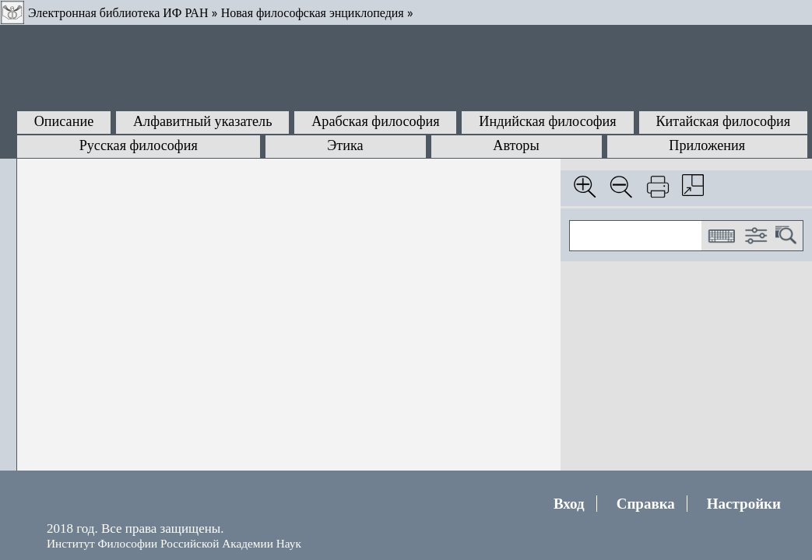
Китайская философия (723, 121)
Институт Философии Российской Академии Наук (174, 543)
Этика (345, 145)
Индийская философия (547, 121)
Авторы (516, 145)
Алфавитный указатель (202, 121)
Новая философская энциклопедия (312, 12)
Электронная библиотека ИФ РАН (118, 12)
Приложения (707, 145)
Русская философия (138, 145)
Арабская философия (375, 121)
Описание (64, 121)
